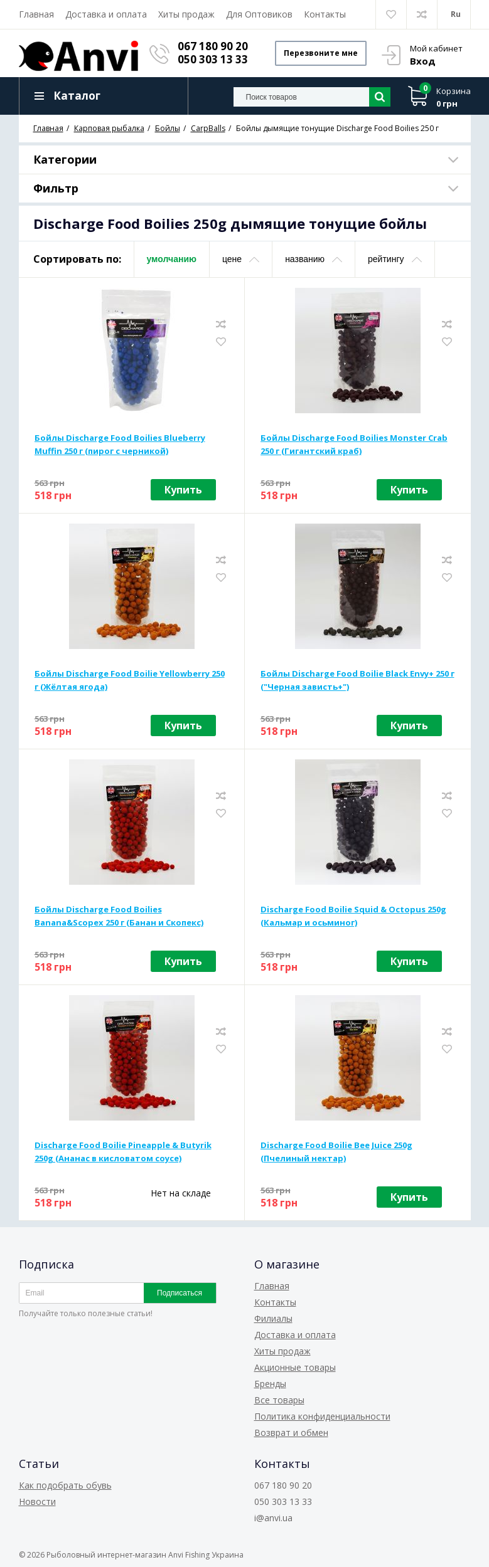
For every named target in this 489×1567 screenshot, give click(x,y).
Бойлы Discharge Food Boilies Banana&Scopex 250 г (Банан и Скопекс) (119, 916)
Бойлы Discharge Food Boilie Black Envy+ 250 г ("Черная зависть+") (357, 680)
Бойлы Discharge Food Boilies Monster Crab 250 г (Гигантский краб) (354, 444)
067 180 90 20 (213, 46)
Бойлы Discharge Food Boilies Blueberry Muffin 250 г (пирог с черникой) (120, 444)
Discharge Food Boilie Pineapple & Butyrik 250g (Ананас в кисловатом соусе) (123, 1151)
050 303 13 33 (213, 59)
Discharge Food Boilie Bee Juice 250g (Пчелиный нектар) (336, 1151)
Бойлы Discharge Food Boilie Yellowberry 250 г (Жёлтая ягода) (130, 680)
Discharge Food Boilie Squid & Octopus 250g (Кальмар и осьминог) (353, 916)
